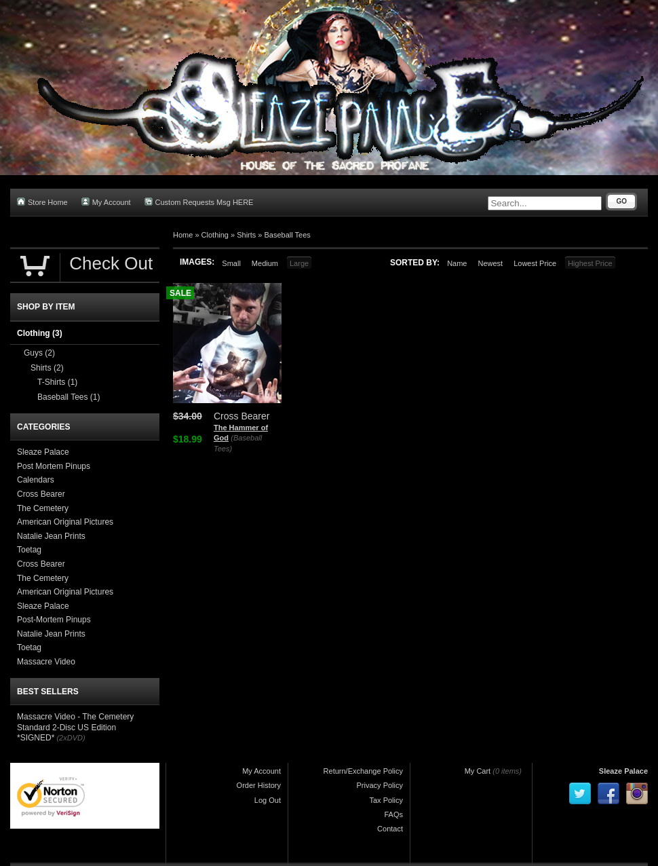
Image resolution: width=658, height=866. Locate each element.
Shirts (246, 235)
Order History (259, 785)
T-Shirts (57, 382)
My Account (106, 201)
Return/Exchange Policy (363, 771)
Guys (39, 353)
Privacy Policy (380, 785)
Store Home (42, 201)
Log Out (267, 800)
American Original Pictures (65, 522)
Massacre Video (46, 661)
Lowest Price (535, 263)
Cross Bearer (41, 494)
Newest (490, 263)
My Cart (478, 771)
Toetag (29, 549)
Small (231, 263)
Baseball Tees (288, 235)
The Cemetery (43, 508)
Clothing (215, 235)
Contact (390, 829)
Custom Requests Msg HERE (199, 201)
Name (457, 263)
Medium (265, 263)
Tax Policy (386, 800)
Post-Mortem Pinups (54, 619)
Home (183, 235)
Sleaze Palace (43, 452)
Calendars (35, 480)
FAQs (393, 814)
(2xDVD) (70, 738)
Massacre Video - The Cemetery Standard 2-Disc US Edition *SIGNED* (75, 727)
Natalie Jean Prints (51, 536)
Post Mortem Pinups (53, 466)
